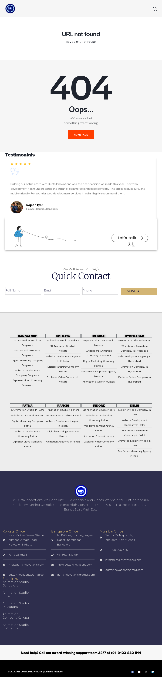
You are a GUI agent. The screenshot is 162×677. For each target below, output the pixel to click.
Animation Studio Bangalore (16, 583)
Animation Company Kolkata (16, 616)
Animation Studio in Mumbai (16, 605)
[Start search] (154, 9)
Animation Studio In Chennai (16, 626)
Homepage (81, 134)
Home (69, 41)
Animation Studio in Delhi (16, 594)
